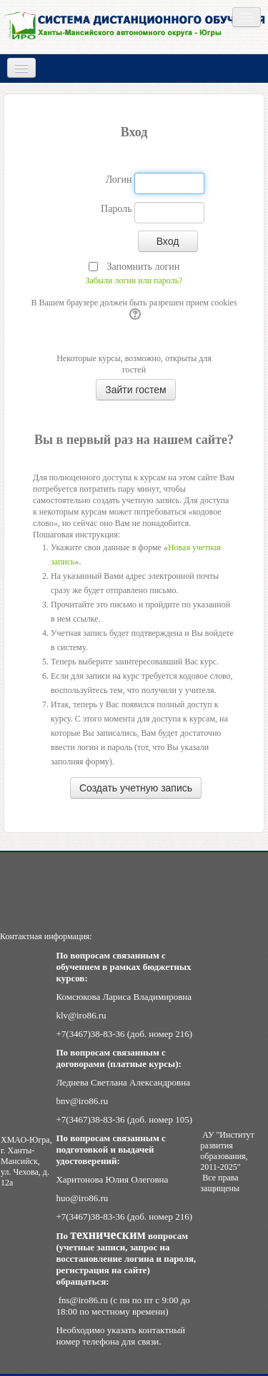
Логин (119, 179)
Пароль (116, 208)
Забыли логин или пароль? (134, 280)
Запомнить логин (142, 266)
